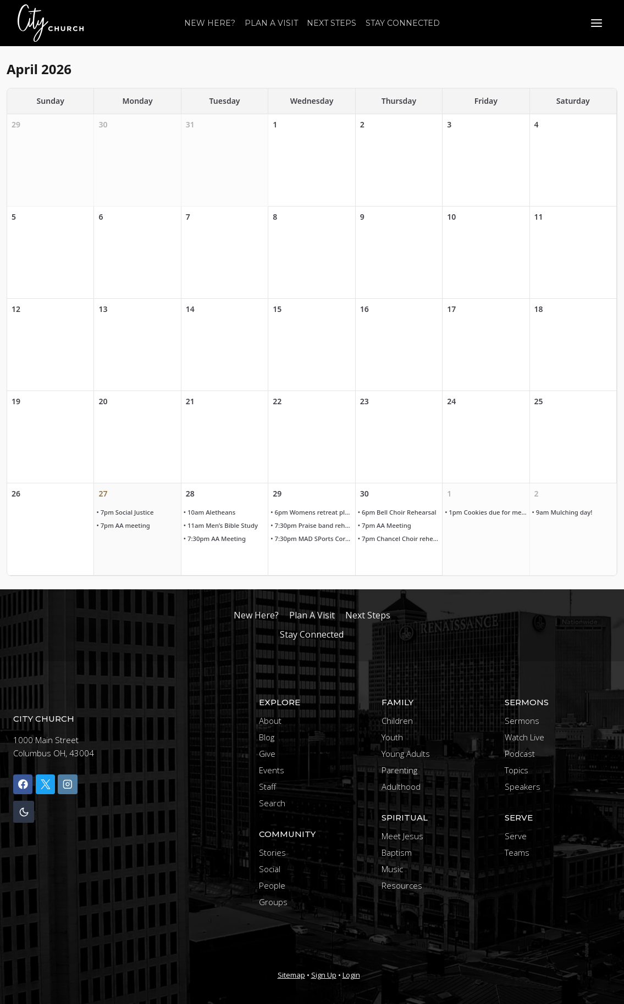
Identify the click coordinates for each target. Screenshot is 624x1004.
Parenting (399, 770)
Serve (516, 835)
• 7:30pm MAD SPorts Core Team (312, 539)
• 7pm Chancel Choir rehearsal (400, 539)
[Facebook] (22, 784)
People (272, 885)
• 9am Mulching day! (564, 512)
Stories (272, 852)
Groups (273, 901)
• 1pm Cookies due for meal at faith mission (487, 512)
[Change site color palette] (23, 812)
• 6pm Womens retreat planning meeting (312, 512)
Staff (267, 786)
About (270, 720)
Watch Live (524, 737)
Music (392, 868)
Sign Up (323, 975)
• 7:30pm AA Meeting (217, 539)
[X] (45, 784)
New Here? (209, 23)
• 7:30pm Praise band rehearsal (312, 526)
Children (397, 720)
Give (267, 753)
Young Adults (406, 753)
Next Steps (331, 23)
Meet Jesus (402, 835)
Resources (402, 885)
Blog (266, 737)
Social (269, 868)
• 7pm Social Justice (126, 512)
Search (272, 802)
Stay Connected (403, 23)
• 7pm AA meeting (124, 526)
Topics (516, 770)
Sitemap (291, 975)
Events (271, 770)
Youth (392, 737)
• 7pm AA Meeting (386, 526)
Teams (517, 852)
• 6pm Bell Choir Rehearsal (399, 512)
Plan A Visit (271, 23)
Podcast (520, 753)
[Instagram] (67, 784)
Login (351, 975)
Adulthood (401, 786)
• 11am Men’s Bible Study (223, 526)
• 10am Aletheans (211, 512)
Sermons (522, 720)
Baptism (397, 852)
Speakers (522, 786)
